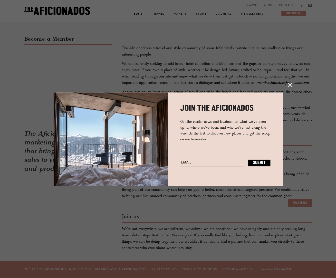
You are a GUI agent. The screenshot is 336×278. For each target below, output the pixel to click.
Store (201, 13)
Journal (223, 13)
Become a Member (237, 269)
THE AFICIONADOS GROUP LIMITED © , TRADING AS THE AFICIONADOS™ (85, 269)
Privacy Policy (164, 269)
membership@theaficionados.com (283, 82)
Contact (286, 5)
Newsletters (252, 13)
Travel (158, 13)
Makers (180, 13)
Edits (138, 13)
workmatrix (281, 269)
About (269, 5)
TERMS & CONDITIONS (199, 269)
